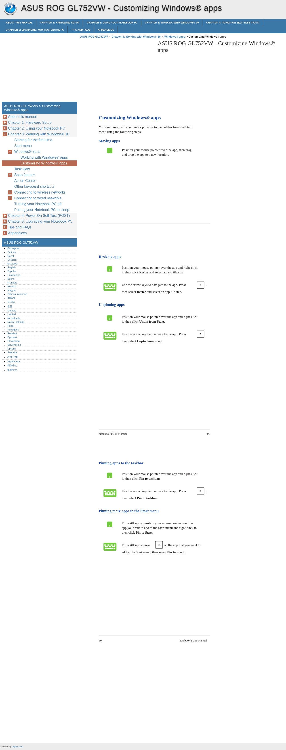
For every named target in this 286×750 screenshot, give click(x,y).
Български (13, 248)
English (11, 267)
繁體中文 (12, 370)
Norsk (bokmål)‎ (15, 322)
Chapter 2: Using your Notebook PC (112, 22)
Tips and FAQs (80, 29)
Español (11, 271)
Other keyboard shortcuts (34, 186)
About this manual (19, 22)
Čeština (11, 252)
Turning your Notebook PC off (37, 204)
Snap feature (24, 175)
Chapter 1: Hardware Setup (60, 22)
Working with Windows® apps (44, 157)
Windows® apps (174, 36)
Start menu (23, 146)
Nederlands (13, 318)
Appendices (106, 29)
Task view (22, 169)
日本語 (11, 301)
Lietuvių (11, 310)
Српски (11, 348)
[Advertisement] (116, 71)
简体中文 (12, 365)
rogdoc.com (17, 746)
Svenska (12, 352)
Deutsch (12, 259)
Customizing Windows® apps (44, 163)
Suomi (11, 278)
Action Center (25, 181)
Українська (13, 361)
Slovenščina (14, 344)
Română (12, 333)
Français (12, 282)
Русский (12, 337)
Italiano (11, 297)
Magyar (11, 290)
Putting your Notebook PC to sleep (41, 210)
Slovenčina (13, 341)
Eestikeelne (13, 275)
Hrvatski (11, 286)
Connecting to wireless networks (39, 192)
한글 (9, 306)
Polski (10, 325)
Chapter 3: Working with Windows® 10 (172, 22)
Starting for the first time (33, 140)
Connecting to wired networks (37, 198)
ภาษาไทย (12, 357)
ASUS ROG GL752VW (10, 9)
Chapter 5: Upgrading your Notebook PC (35, 29)
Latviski (11, 314)
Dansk (11, 256)
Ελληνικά (12, 263)
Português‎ (13, 329)
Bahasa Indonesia (17, 294)
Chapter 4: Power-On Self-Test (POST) (232, 22)
